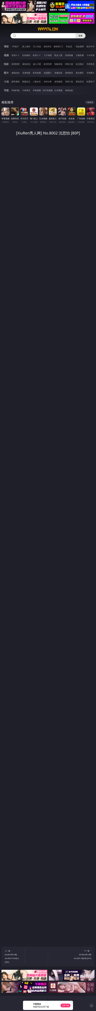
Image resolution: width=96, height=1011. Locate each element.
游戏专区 (48, 46)
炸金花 (69, 46)
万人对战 (37, 46)
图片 (6, 72)
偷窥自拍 (16, 72)
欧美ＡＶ (37, 55)
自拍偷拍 (26, 55)
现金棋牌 (80, 46)
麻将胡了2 (58, 46)
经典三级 (69, 64)
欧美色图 (37, 72)
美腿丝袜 (58, 72)
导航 (6, 90)
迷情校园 (58, 81)
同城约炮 (16, 90)
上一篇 (14, 957)
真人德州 (26, 46)
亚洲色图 (26, 72)
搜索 (80, 35)
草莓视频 (37, 90)
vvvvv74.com (48, 29)
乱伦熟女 (80, 64)
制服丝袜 (58, 64)
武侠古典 (48, 81)
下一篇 (81, 955)
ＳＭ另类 (90, 55)
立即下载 (65, 1005)
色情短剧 (69, 90)
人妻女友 (37, 81)
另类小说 (69, 81)
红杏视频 (58, 90)
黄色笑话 (80, 81)
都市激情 (16, 81)
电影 (6, 64)
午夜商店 (26, 90)
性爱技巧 (90, 81)
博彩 (6, 46)
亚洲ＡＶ (16, 55)
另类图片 (90, 72)
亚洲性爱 (16, 64)
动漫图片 (48, 72)
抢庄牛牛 (90, 46)
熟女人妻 (58, 55)
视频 (6, 55)
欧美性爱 (48, 64)
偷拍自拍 (26, 64)
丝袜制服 (69, 55)
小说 (6, 81)
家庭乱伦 (26, 81)
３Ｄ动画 (48, 55)
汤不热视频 (48, 90)
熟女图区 (80, 72)
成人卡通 (37, 64)
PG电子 (15, 46)
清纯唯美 (69, 72)
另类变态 (90, 64)
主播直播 (80, 55)
